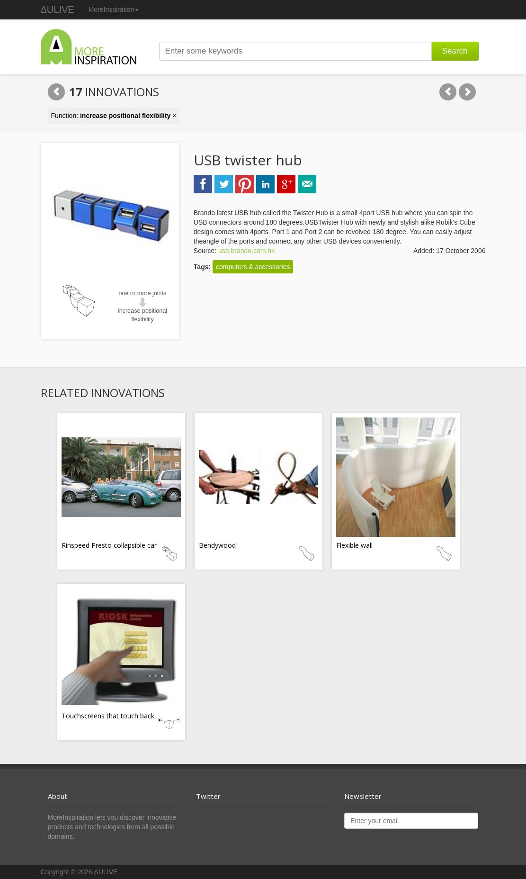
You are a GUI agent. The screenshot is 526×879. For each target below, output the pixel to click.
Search (455, 50)
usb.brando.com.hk (246, 250)
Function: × (114, 115)
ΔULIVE (57, 9)
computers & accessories (253, 267)
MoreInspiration (114, 9)
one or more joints (143, 293)
